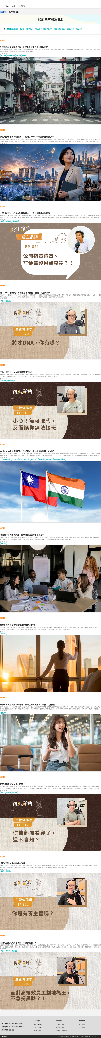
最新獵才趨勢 (60, 1027)
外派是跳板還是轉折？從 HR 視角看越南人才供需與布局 (24, 47)
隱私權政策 (4, 1036)
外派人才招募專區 (61, 1030)
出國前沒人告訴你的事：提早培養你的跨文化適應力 (22, 535)
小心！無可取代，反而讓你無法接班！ (16, 372)
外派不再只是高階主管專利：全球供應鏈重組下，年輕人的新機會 (28, 704)
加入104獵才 (83, 1027)
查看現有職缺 (37, 1024)
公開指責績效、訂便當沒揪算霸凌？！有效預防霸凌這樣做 (25, 213)
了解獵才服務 (60, 1024)
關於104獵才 (83, 1024)
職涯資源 (3, 12)
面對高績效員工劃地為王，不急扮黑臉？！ (18, 942)
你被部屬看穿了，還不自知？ (12, 784)
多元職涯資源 (37, 1030)
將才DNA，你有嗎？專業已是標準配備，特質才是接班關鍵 (25, 292)
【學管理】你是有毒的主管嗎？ (13, 863)
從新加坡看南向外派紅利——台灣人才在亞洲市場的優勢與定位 (27, 137)
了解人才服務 (37, 1027)
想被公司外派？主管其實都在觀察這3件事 (18, 625)
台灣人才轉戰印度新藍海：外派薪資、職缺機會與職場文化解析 (27, 451)
